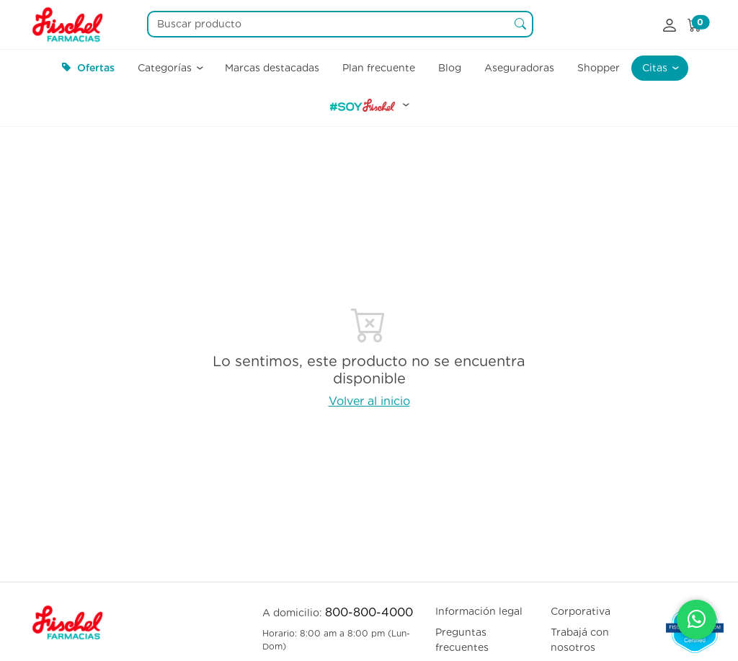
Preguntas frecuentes (462, 639)
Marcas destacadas (272, 68)
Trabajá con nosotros (580, 639)
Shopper (598, 68)
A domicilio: (337, 612)
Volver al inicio (369, 401)
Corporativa (580, 611)
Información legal (479, 611)
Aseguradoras (519, 68)
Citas (656, 68)
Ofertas (88, 68)
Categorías (166, 68)
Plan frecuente (378, 68)
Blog (449, 68)
